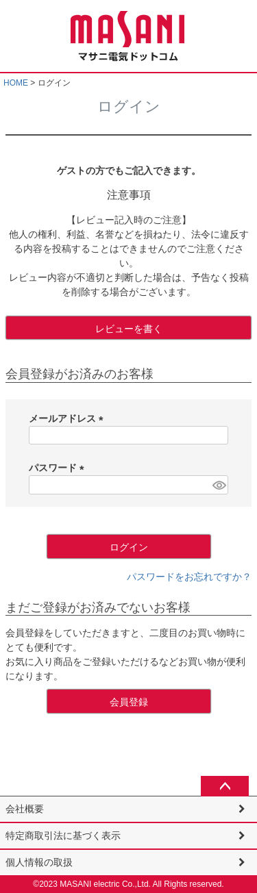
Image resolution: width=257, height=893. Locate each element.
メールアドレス (68, 418)
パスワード (59, 467)
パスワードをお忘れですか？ (189, 576)
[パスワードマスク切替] (218, 485)
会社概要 (24, 808)
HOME (15, 83)
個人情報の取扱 (39, 862)
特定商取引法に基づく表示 (63, 835)
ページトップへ (225, 786)
